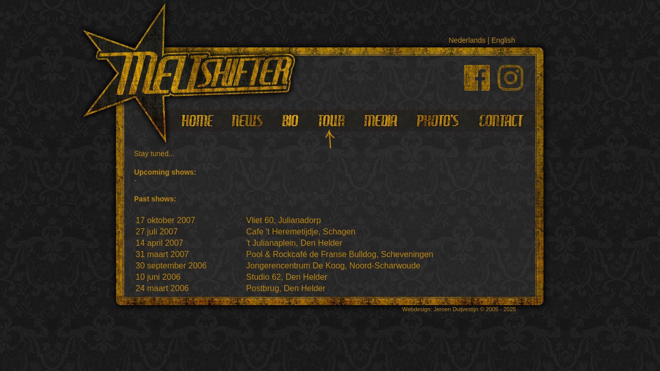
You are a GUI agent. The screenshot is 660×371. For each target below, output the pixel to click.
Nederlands (467, 40)
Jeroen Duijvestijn (456, 309)
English (503, 40)
